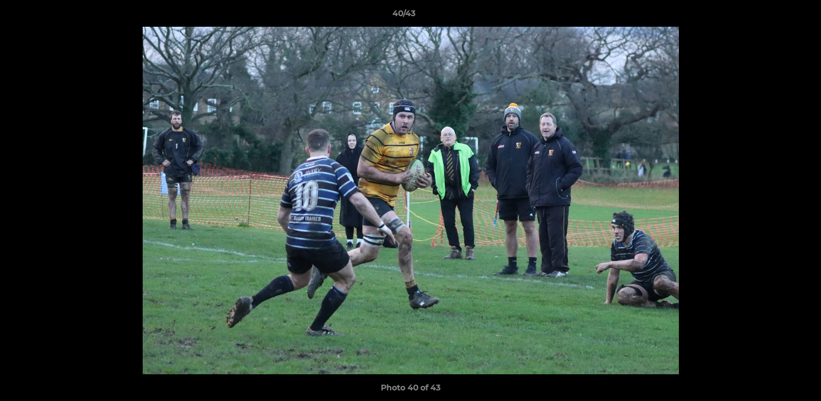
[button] (774, 16)
